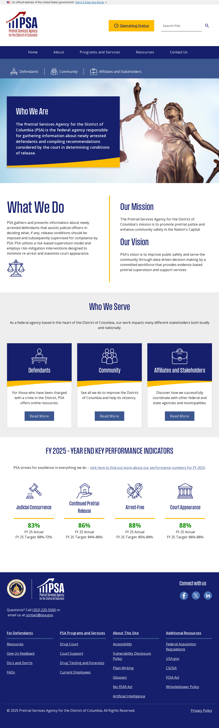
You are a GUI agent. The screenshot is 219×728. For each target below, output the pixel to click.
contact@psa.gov (39, 615)
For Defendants (20, 633)
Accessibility (122, 644)
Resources (15, 644)
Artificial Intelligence (129, 696)
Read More (39, 416)
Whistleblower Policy (182, 686)
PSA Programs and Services (82, 633)
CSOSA (171, 668)
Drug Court (69, 644)
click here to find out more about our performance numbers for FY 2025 (147, 467)
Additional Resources (183, 633)
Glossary (120, 677)
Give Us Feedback (21, 653)
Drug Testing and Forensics (82, 662)
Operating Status (131, 26)
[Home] (22, 34)
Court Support (71, 653)
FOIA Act (172, 677)
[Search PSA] (207, 25)
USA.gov (172, 658)
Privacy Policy (201, 710)
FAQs (11, 672)
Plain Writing (123, 668)
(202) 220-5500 (44, 610)
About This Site (126, 633)
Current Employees (75, 672)
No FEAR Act (122, 686)
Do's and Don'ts (20, 662)
